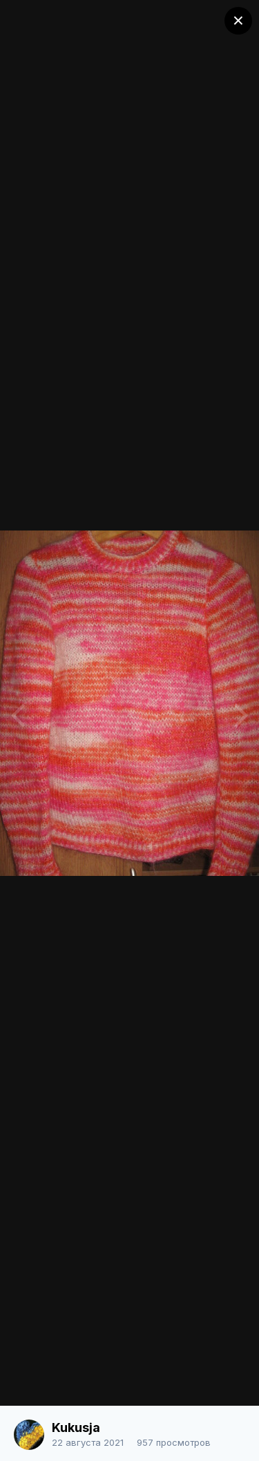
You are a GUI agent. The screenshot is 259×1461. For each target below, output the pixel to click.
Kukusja (76, 1427)
